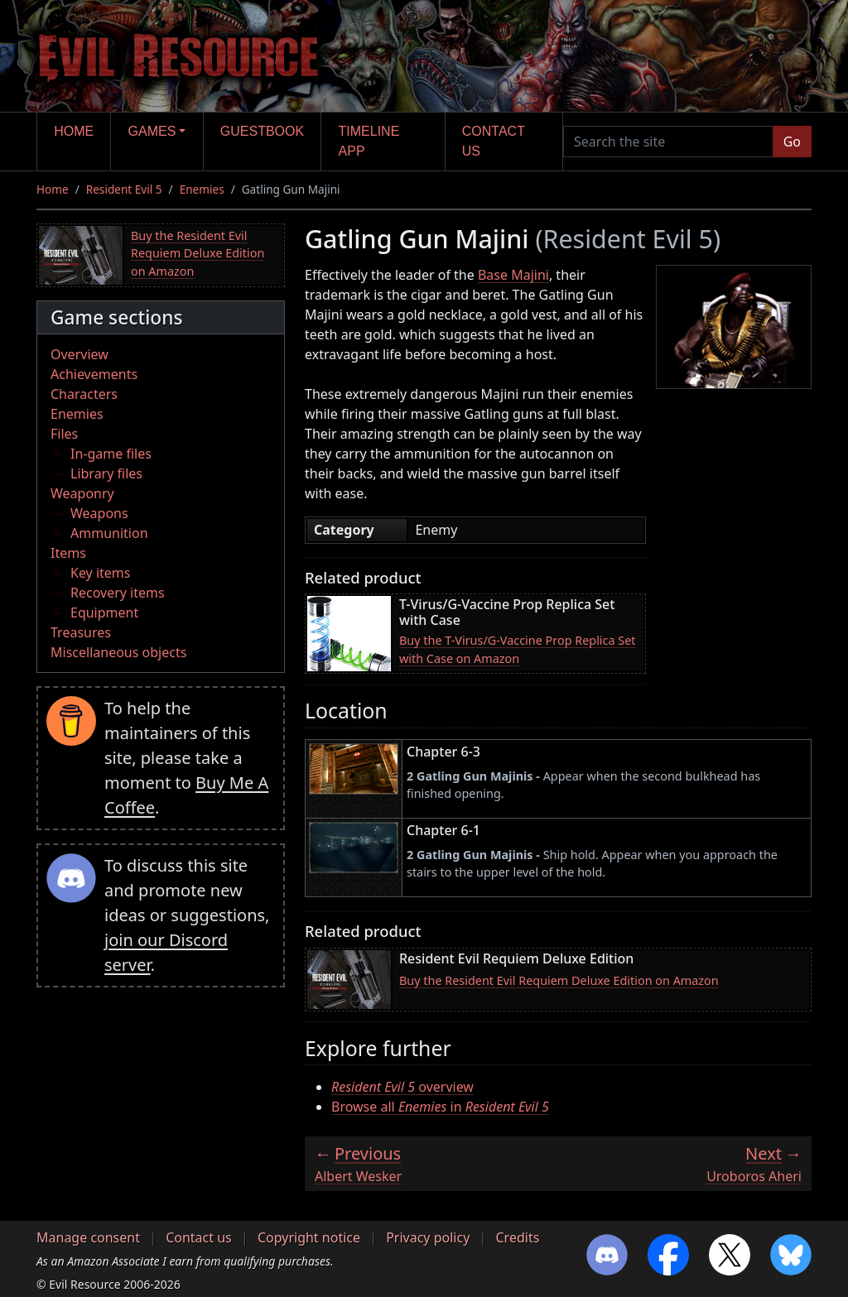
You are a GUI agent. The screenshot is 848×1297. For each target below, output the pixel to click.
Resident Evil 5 (124, 189)
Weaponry (82, 493)
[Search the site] (668, 141)
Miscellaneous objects (118, 652)
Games (152, 131)
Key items (100, 573)
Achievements (94, 374)
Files (64, 434)
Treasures (81, 632)
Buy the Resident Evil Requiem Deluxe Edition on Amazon (197, 253)
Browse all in (440, 1107)
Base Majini (513, 275)
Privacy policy (428, 1237)
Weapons (99, 513)
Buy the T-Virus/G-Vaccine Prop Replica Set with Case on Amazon (517, 649)
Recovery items (117, 593)
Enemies (202, 189)
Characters (84, 394)
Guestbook (262, 131)
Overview (79, 354)
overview (402, 1087)
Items (68, 553)
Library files (106, 473)
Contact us (493, 141)
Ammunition (109, 533)
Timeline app (369, 141)
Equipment (104, 612)
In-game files (111, 453)
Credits (517, 1237)
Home (74, 131)
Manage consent (88, 1237)
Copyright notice (309, 1237)
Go (792, 141)
